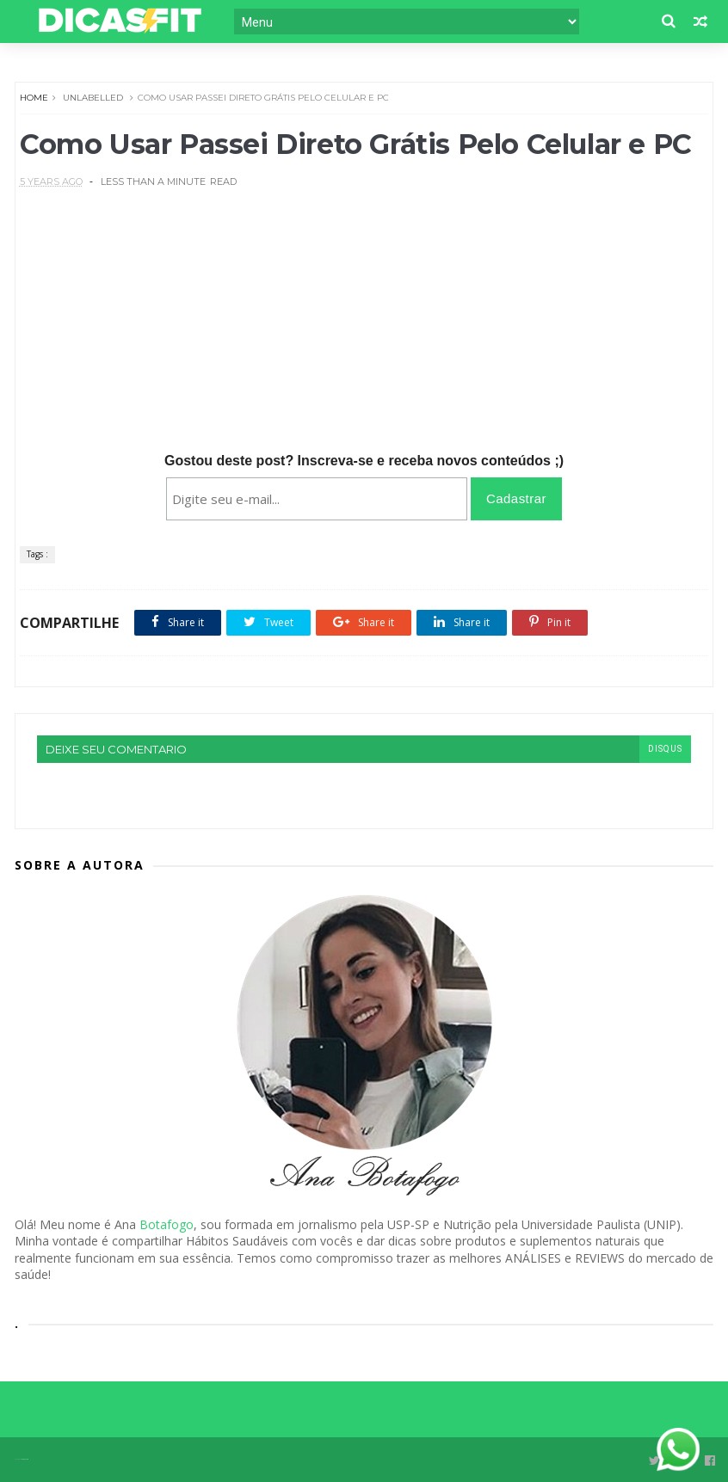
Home (34, 97)
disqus (665, 748)
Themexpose (24, 1459)
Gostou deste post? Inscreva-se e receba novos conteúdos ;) (364, 460)
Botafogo (166, 1224)
